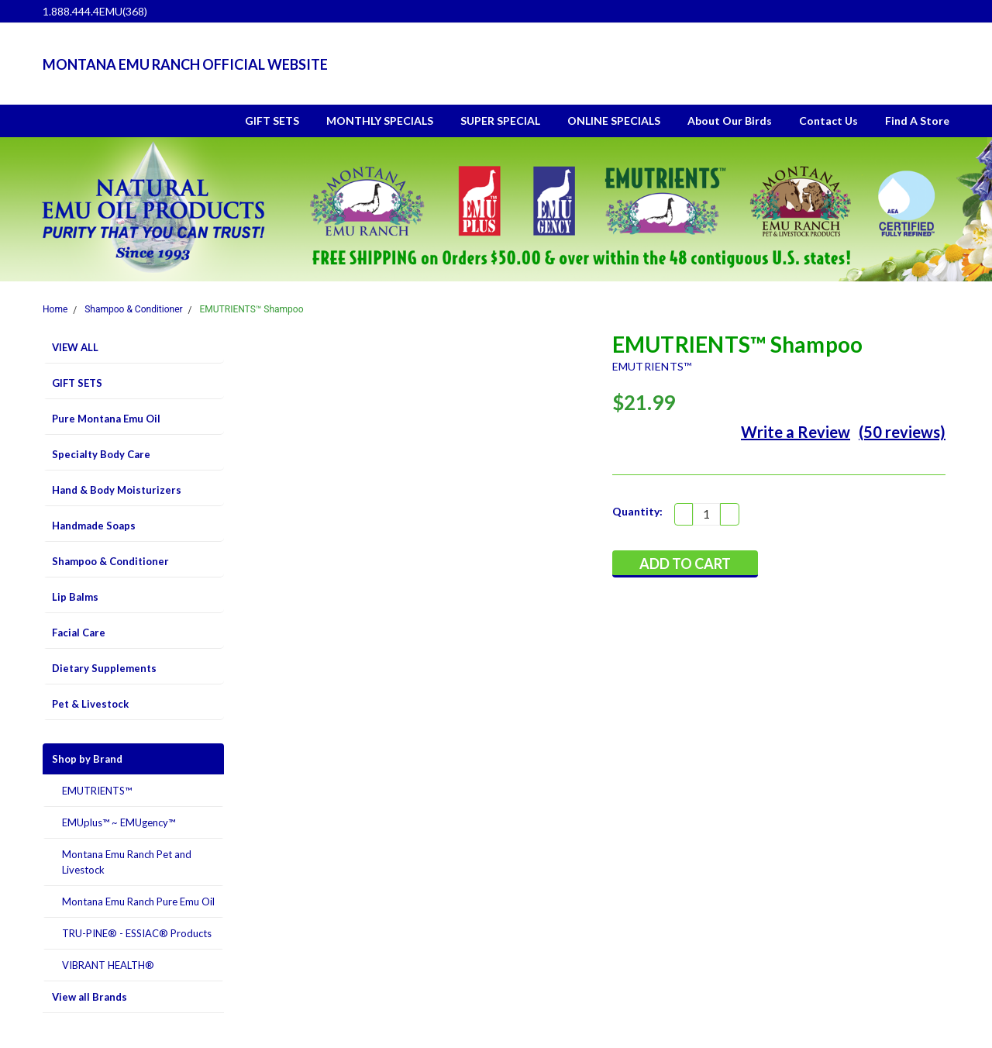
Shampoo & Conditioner (133, 309)
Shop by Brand (87, 759)
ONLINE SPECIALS (613, 120)
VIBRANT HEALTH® (108, 965)
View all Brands (89, 997)
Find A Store (917, 120)
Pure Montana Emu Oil (106, 418)
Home (55, 309)
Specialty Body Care (101, 454)
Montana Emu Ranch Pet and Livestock (126, 862)
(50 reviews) (902, 431)
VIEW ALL (75, 347)
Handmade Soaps (94, 525)
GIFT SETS (272, 120)
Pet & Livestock (90, 704)
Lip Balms (75, 597)
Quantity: (637, 511)
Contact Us (828, 120)
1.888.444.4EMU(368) (95, 11)
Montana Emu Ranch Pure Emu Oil (138, 901)
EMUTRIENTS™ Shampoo (252, 309)
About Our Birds (729, 120)
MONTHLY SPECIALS (379, 120)
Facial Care (78, 632)
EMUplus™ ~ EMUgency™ (118, 822)
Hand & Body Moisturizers (116, 490)
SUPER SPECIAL (500, 120)
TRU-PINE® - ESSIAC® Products (137, 933)
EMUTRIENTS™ (97, 790)
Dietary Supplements (104, 668)
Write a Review (795, 431)
